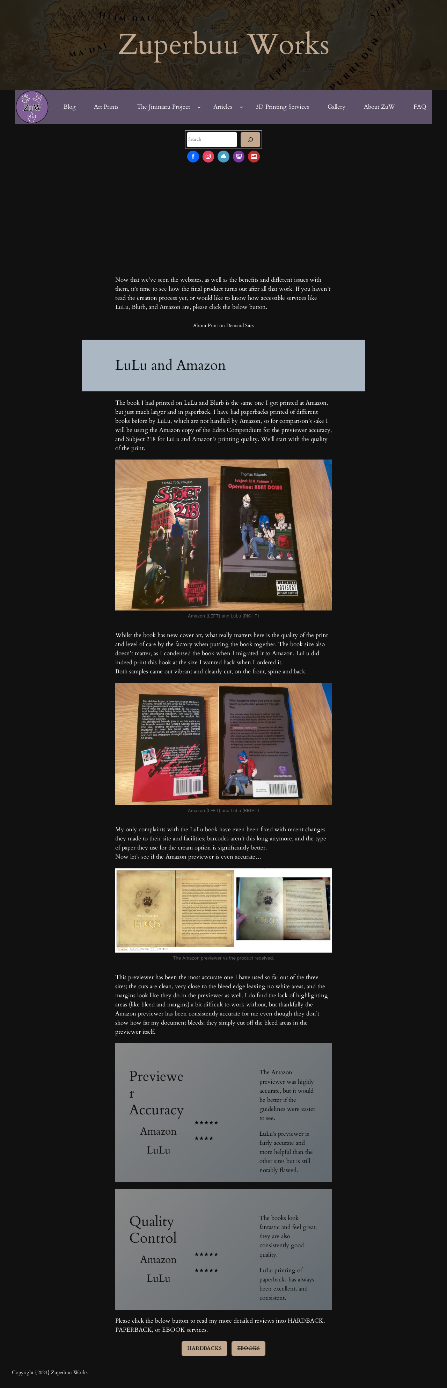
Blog (70, 107)
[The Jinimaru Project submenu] (199, 107)
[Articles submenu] (241, 107)
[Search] (250, 139)
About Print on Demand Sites (223, 325)
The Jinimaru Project (163, 107)
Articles (222, 107)
